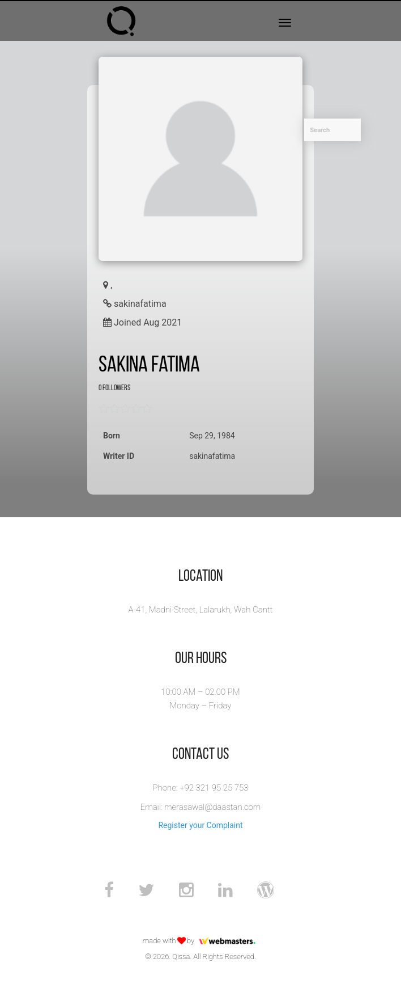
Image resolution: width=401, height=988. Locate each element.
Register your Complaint (200, 825)
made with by (201, 940)
